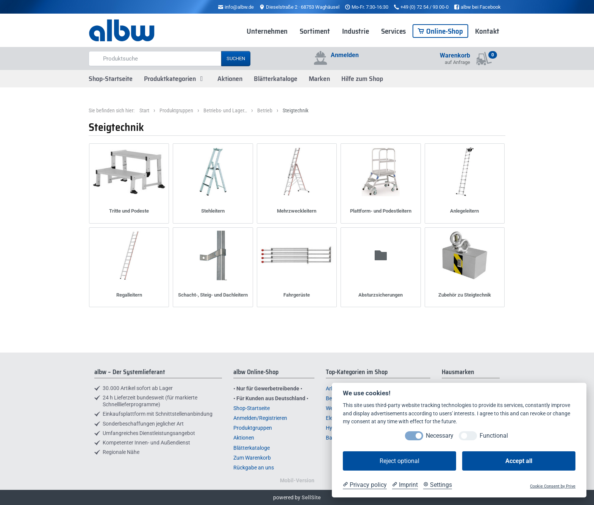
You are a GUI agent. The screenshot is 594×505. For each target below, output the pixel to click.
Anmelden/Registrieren (260, 418)
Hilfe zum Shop (362, 78)
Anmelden (345, 55)
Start (144, 110)
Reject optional (399, 461)
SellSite (311, 497)
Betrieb (264, 110)
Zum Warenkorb (252, 458)
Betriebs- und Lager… (225, 110)
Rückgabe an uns (253, 468)
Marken (319, 78)
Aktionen (229, 78)
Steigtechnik (295, 110)
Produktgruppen (176, 110)
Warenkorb (455, 55)
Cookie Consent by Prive (552, 486)
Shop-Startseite (111, 78)
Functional (494, 435)
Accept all (518, 461)
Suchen (236, 58)
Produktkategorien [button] (175, 78)
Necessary (439, 435)
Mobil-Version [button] (297, 480)
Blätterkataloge (275, 78)
